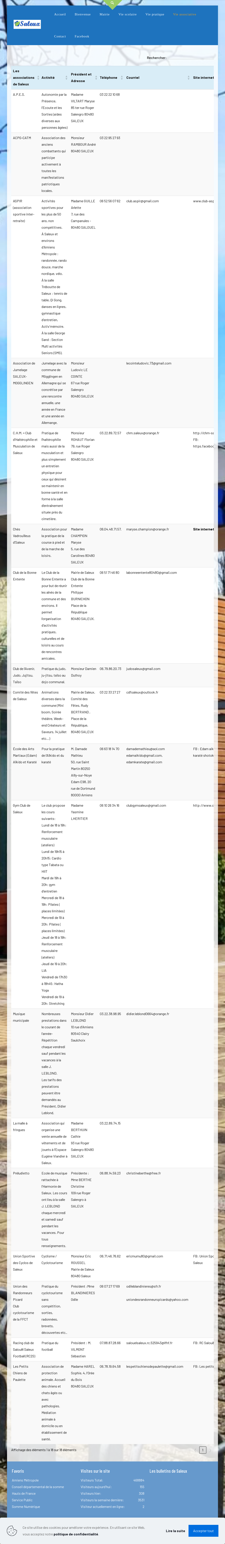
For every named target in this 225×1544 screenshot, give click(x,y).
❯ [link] (210, 1450)
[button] (37, 77)
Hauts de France (24, 1493)
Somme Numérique (26, 1506)
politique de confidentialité (76, 1534)
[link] (82, 25)
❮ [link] (195, 1450)
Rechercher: (157, 57)
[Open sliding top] (112, 5)
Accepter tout (203, 1531)
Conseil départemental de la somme (38, 1487)
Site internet (203, 529)
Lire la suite (175, 1531)
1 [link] (202, 1450)
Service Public (22, 1500)
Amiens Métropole (25, 1480)
